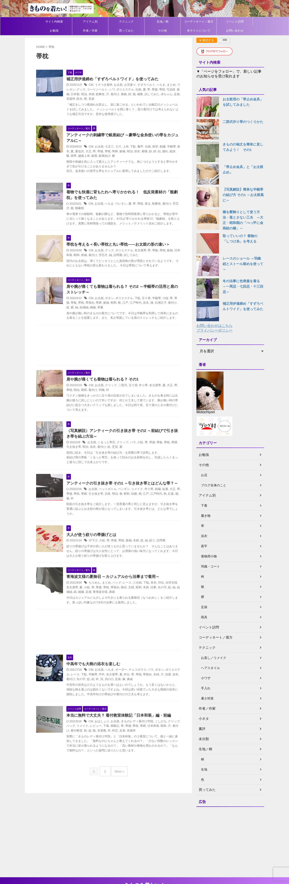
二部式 (128, 397)
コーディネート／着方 (198, 21)
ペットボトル (113, 501)
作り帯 (147, 397)
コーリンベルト (104, 89)
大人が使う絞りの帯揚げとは (96, 547)
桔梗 (141, 506)
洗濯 (171, 688)
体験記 (123, 739)
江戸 (128, 310)
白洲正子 (161, 310)
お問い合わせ (235, 30)
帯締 (122, 151)
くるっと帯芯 (112, 454)
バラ (137, 454)
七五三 (115, 147)
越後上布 (89, 156)
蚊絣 (176, 151)
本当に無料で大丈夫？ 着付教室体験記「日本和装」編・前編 (122, 729)
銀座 (99, 156)
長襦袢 (82, 99)
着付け (122, 94)
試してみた (156, 94)
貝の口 (118, 692)
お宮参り (134, 85)
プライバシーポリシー (214, 330)
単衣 (76, 151)
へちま (163, 85)
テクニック (126, 21)
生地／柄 (162, 21)
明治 (92, 94)
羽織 (106, 401)
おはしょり (108, 735)
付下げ (100, 553)
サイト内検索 (54, 21)
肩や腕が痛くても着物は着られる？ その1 (107, 391)
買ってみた (126, 30)
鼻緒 (116, 605)
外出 (132, 688)
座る (151, 204)
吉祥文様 (173, 596)
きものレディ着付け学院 (141, 735)
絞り (155, 553)
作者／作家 (90, 30)
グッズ (90, 89)
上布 (130, 147)
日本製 (84, 94)
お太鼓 (123, 85)
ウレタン (78, 89)
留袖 (92, 261)
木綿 (99, 94)
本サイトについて (198, 30)
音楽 (101, 99)
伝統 (143, 89)
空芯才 (111, 261)
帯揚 (158, 89)
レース (132, 596)
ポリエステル (131, 89)
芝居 (118, 459)
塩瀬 (167, 501)
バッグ (122, 596)
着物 (130, 94)
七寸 (123, 147)
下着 (114, 739)
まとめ (173, 85)
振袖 (76, 94)
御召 (127, 600)
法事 (155, 600)
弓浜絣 (174, 89)
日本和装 (159, 739)
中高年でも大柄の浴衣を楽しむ (98, 677)
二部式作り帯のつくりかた (242, 122)
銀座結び (109, 156)
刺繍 (165, 147)
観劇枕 (86, 209)
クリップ (116, 397)
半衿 (109, 688)
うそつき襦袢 (110, 85)
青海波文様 (105, 605)
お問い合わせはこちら (214, 326)
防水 (90, 99)
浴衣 (142, 151)
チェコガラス (141, 683)
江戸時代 (138, 310)
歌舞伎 (108, 94)
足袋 (94, 605)
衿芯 (122, 744)
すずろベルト (149, 85)
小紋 (167, 305)
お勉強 (54, 30)
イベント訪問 (235, 21)
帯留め (95, 310)
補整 (145, 94)
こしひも (162, 735)
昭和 (86, 261)
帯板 (158, 256)
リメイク (140, 501)
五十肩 (150, 305)
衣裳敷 (109, 744)
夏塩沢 (88, 151)
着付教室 (85, 744)
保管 (158, 147)
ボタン (115, 305)
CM (98, 85)
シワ (118, 89)
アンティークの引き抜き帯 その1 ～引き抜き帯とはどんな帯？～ (126, 496)
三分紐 (141, 596)
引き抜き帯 (80, 459)
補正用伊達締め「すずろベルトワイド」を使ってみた (116, 79)
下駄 (137, 147)
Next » (119, 784)
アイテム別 (90, 21)
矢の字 (163, 600)
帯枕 (165, 89)
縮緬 (98, 314)
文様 (116, 506)
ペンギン (128, 501)
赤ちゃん (170, 94)
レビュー (105, 739)
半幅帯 (173, 147)
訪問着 (124, 261)
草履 (105, 314)
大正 (97, 151)
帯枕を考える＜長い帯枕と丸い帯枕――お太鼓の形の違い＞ (122, 250)
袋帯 (80, 156)
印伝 (163, 596)
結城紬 (90, 314)
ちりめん (101, 596)
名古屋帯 (144, 256)
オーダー (126, 683)
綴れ (169, 151)
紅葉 (175, 506)
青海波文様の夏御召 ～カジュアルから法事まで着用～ (117, 590)
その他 (162, 30)
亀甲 (144, 147)
